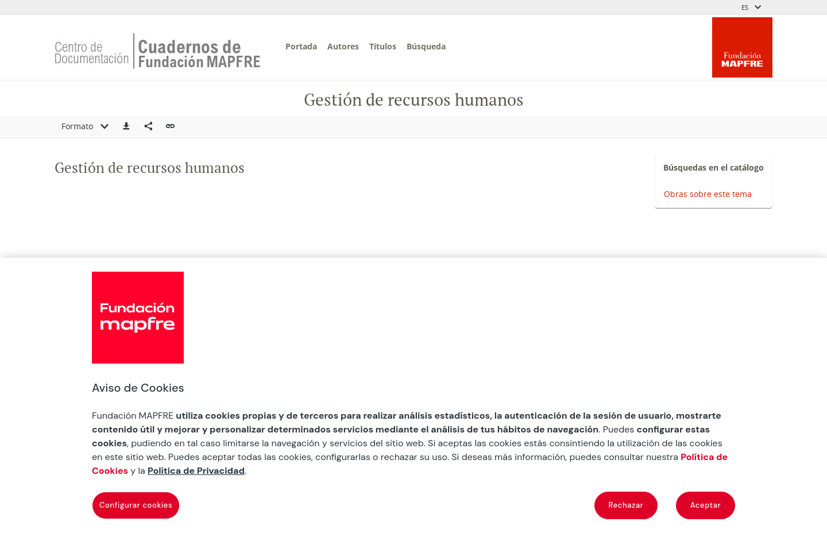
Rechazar (626, 505)
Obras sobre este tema (708, 193)
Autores (343, 46)
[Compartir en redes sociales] (148, 127)
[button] (126, 127)
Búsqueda (426, 46)
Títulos (382, 46)
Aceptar (705, 505)
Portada (301, 46)
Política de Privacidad (196, 471)
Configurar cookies (135, 505)
